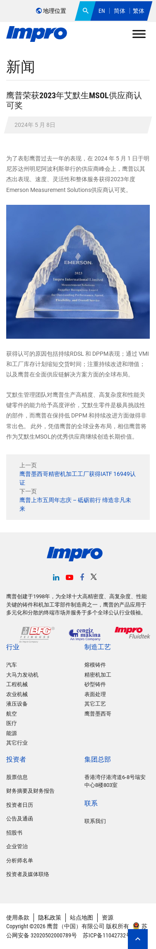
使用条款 (17, 917)
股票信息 (17, 777)
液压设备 (17, 704)
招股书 (14, 833)
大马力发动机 (22, 675)
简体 (119, 11)
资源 (107, 917)
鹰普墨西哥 (97, 714)
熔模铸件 (95, 665)
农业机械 (17, 694)
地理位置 (51, 10)
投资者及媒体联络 (27, 874)
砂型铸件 (95, 684)
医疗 (11, 723)
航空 (11, 714)
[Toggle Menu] (139, 34)
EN (101, 11)
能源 (11, 733)
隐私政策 (49, 917)
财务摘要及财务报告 (30, 791)
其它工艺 (95, 704)
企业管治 (17, 846)
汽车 (11, 665)
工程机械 (17, 684)
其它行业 (17, 743)
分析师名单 (19, 860)
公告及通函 (19, 819)
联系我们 (95, 821)
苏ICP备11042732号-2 (109, 935)
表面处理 (95, 694)
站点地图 (81, 917)
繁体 (138, 11)
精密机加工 (97, 675)
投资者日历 (19, 805)
